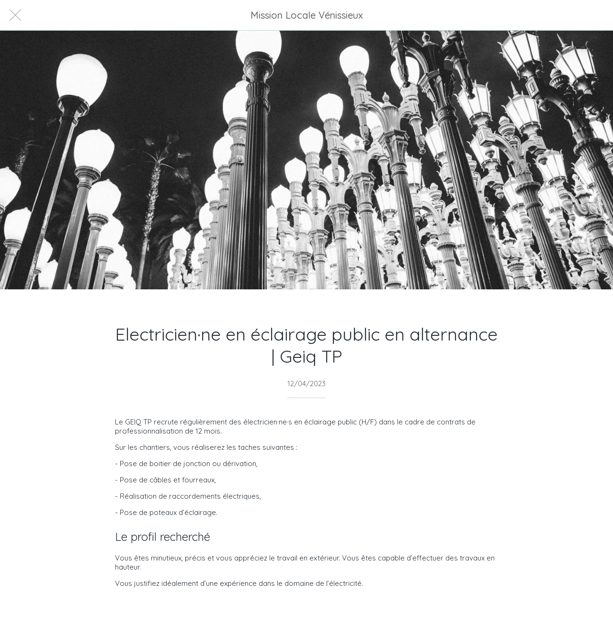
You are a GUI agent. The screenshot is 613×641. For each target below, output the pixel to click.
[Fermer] (15, 15)
